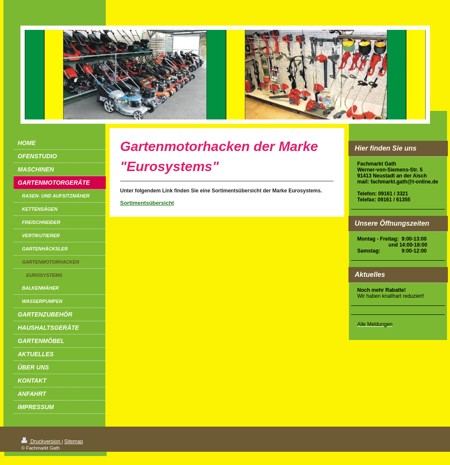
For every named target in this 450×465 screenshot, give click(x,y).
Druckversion (41, 442)
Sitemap (73, 442)
